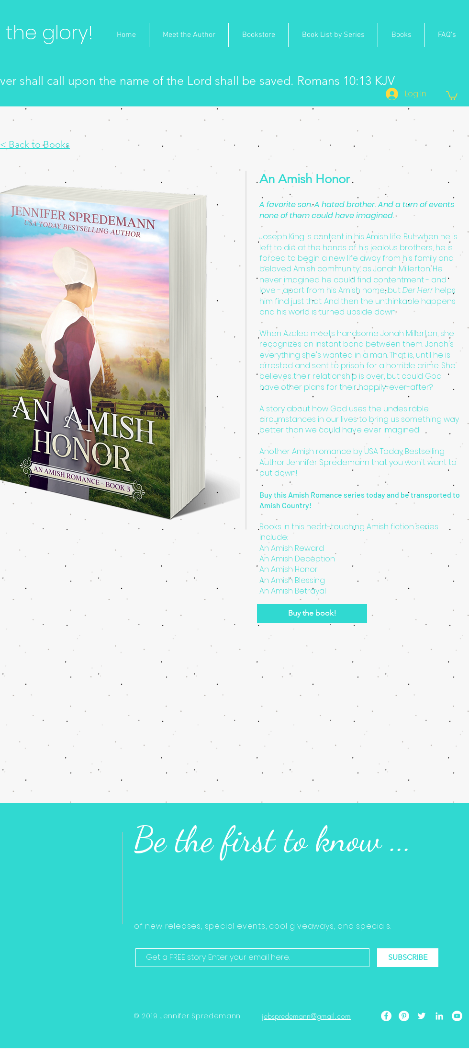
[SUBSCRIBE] (407, 957)
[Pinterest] (404, 1016)
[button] (452, 95)
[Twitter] (421, 1016)
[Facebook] (386, 1016)
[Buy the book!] (312, 613)
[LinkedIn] (439, 1016)
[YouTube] (457, 1016)
